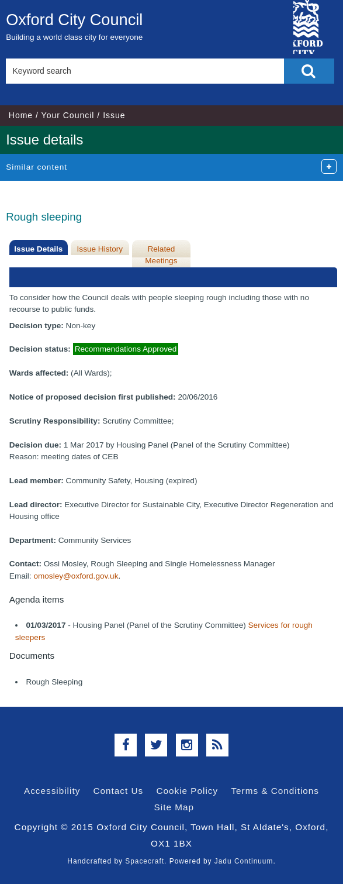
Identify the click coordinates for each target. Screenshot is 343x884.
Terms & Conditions (275, 791)
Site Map (174, 807)
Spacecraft (144, 861)
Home (21, 115)
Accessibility (52, 791)
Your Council (68, 115)
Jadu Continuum (243, 861)
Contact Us (118, 791)
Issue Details (38, 249)
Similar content (36, 167)
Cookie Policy (187, 791)
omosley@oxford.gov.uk (75, 576)
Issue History (100, 249)
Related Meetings (161, 255)
